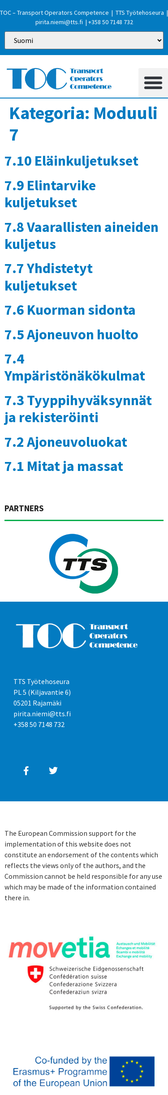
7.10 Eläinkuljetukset (71, 161)
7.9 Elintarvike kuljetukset (50, 193)
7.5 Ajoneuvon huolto (71, 334)
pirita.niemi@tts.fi (59, 22)
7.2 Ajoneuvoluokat (65, 442)
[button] (153, 83)
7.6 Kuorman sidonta (70, 310)
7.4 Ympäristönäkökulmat (74, 367)
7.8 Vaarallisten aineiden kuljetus (81, 235)
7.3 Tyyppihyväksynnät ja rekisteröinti (78, 408)
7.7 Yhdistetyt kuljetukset (48, 276)
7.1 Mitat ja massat (63, 466)
